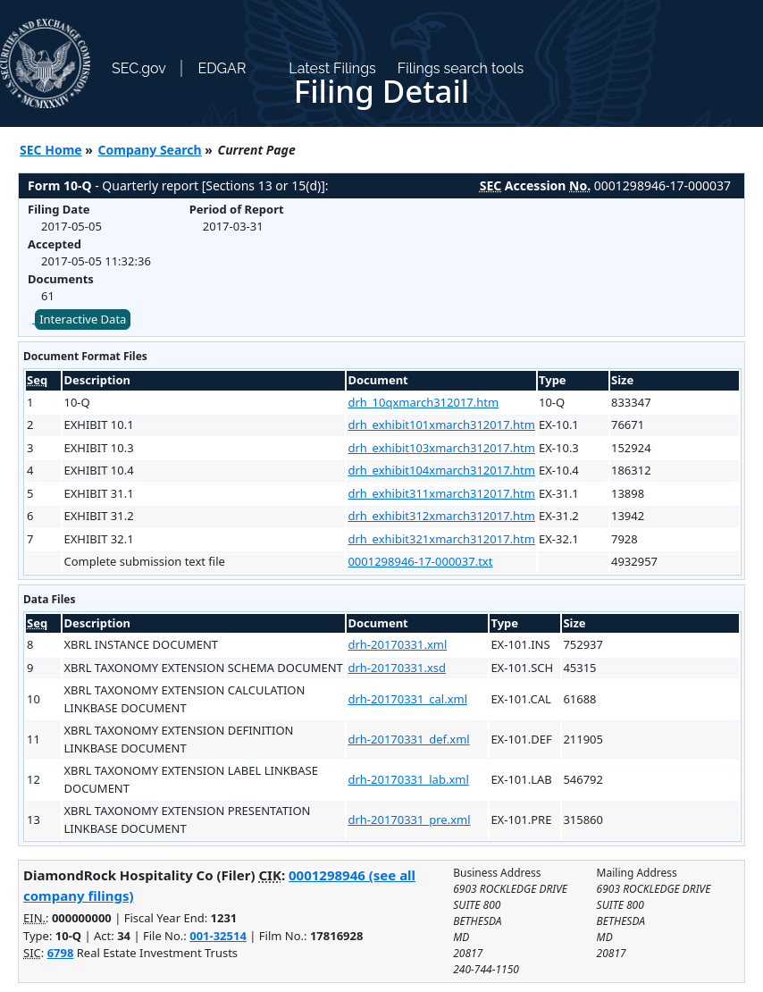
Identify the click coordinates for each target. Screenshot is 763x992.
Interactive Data (82, 319)
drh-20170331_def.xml (408, 739)
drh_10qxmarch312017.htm (423, 402)
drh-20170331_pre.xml (409, 819)
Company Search (150, 149)
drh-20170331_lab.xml (408, 779)
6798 (60, 953)
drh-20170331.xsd (397, 668)
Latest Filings (332, 68)
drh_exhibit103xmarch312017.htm (441, 448)
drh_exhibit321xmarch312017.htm (441, 539)
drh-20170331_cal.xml (407, 699)
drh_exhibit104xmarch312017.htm (441, 470)
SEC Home (51, 149)
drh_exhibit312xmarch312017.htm (441, 516)
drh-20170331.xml (397, 644)
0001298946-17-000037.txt (420, 561)
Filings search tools (461, 68)
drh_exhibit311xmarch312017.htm (441, 493)
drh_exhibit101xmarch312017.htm (441, 424)
